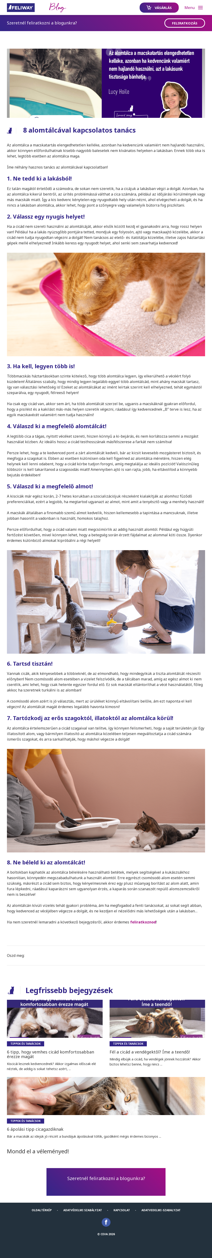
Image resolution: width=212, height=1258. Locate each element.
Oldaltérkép (42, 1210)
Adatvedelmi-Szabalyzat (161, 1210)
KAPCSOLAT (122, 1210)
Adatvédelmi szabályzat (82, 1210)
